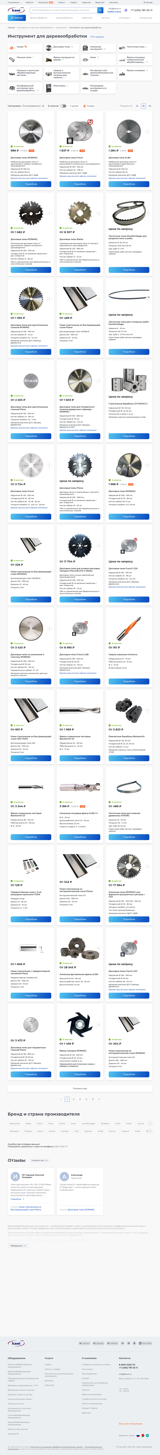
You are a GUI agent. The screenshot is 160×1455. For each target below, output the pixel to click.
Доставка (49, 1381)
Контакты (113, 2)
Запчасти (106, 18)
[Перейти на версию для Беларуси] (142, 1435)
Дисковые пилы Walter (71, 239)
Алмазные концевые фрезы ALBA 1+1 (79, 813)
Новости (29, 2)
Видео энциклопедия (92, 1394)
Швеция (88, 1131)
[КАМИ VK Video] (84, 1343)
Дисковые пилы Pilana (71, 488)
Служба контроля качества (94, 1399)
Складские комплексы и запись (96, 1364)
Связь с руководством (92, 1403)
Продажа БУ (13, 1434)
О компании (13, 2)
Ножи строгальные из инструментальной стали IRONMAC (127, 1052)
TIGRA (117, 1123)
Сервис (73, 2)
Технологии (87, 1369)
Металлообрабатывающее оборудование (20, 1365)
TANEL (129, 1123)
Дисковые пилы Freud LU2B (74, 654)
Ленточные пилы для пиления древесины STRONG (124, 814)
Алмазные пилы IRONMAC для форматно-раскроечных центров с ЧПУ (127, 894)
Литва (137, 1131)
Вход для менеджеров (130, 1423)
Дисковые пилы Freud (71, 158)
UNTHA (62, 1123)
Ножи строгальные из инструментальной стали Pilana (76, 890)
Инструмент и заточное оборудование (35, 27)
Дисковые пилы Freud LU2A (123, 568)
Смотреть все (38, 1160)
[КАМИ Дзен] (134, 1343)
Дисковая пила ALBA (120, 158)
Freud (50, 1123)
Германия (14, 1131)
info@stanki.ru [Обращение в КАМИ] (114, 9)
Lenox (73, 1123)
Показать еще (80, 1088)
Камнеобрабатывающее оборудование (19, 1423)
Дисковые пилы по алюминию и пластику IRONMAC (27, 655)
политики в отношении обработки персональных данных (57, 1447)
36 (143, 106)
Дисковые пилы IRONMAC (24, 158)
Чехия (40, 1131)
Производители (89, 1374)
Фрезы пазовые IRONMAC (73, 1051)
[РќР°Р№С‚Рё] (100, 10)
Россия (112, 1131)
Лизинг (61, 2)
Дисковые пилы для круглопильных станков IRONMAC (29, 326)
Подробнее (31, 184)
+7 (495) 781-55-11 (141, 10)
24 (137, 106)
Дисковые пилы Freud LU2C (123, 971)
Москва (149, 2)
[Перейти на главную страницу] (16, 1343)
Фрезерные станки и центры (21, 1390)
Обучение (49, 1385)
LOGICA (140, 1123)
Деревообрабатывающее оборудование (19, 1372)
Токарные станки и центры (20, 1394)
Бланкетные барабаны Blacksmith (127, 736)
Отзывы (85, 1378)
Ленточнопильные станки (20, 1399)
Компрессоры (146, 18)
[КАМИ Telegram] (128, 1343)
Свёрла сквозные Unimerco (123, 654)
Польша (28, 1131)
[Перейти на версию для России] (138, 1435)
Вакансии (100, 2)
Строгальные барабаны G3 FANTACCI (128, 404)
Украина (125, 1131)
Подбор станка (114, 11)
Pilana (39, 1123)
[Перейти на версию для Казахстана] (147, 1435)
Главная (11, 27)
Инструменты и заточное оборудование (19, 1409)
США (76, 1131)
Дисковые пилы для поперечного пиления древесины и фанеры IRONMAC (77, 409)
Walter (28, 1123)
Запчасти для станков (18, 1429)
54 (150, 106)
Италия (52, 1131)
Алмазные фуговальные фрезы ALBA (79, 974)
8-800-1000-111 (127, 1364)
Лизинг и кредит (52, 1369)
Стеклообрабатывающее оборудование (19, 1416)
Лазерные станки (16, 1404)
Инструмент (61, 27)
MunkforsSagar (88, 1123)
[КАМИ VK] (123, 1343)
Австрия (65, 1131)
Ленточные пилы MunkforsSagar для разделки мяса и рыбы (128, 237)
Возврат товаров (89, 1408)
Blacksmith (15, 1123)
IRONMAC (105, 1123)
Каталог (19, 18)
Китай (100, 1131)
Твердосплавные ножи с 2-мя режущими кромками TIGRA (26, 893)
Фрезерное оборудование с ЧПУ (23, 1385)
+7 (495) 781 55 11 (128, 1367)
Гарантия (86, 2)
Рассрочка (43, 2)
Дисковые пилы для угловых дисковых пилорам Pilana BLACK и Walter (80, 569)
